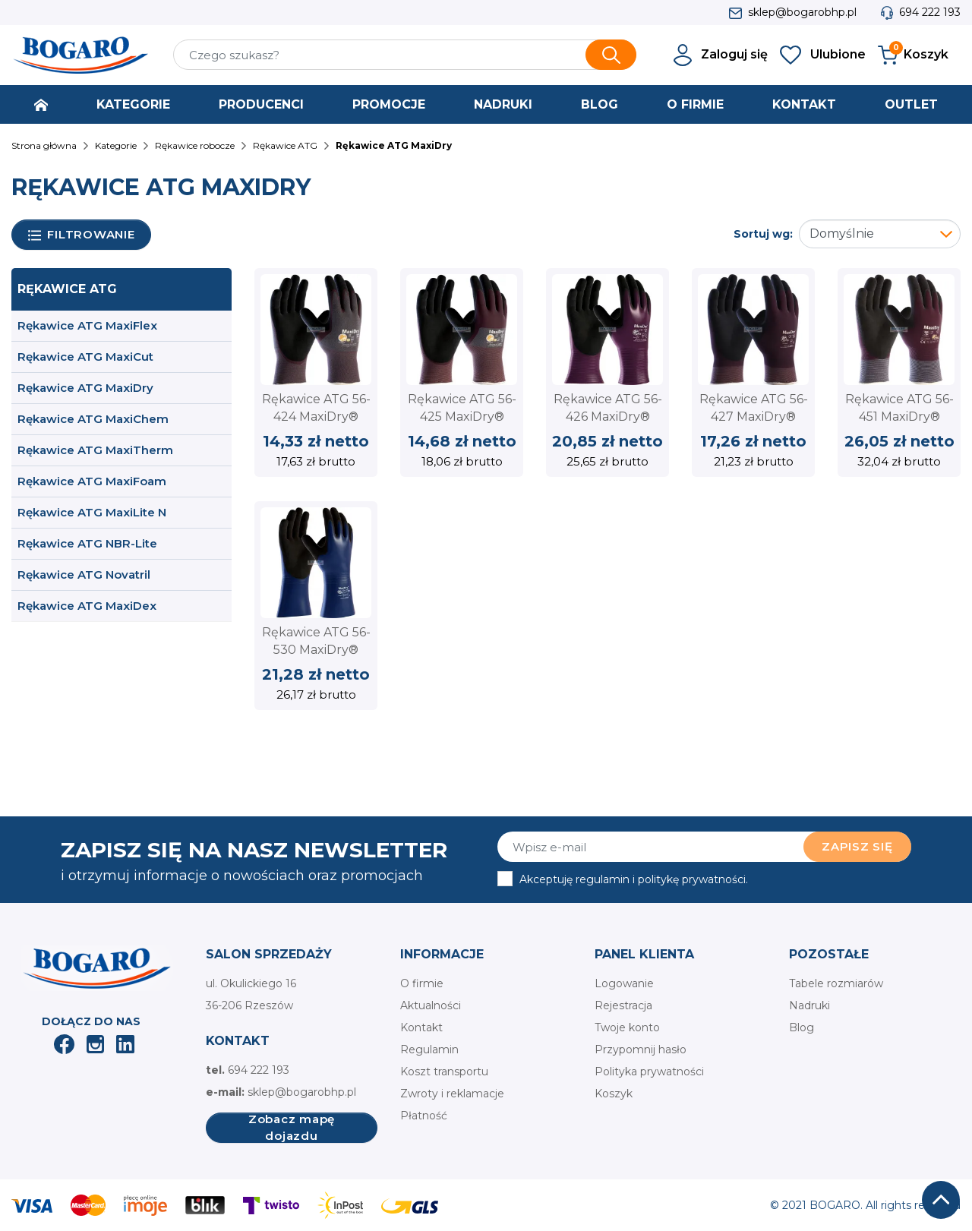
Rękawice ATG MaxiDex (86, 605)
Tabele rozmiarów (836, 983)
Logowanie (624, 983)
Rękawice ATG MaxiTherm (95, 450)
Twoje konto (627, 1027)
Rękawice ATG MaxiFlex (87, 325)
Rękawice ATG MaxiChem (93, 419)
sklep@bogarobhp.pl (802, 12)
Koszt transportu (444, 1071)
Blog (801, 1027)
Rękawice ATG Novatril (83, 574)
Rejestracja (623, 1005)
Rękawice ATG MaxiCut (85, 356)
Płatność (423, 1115)
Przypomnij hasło (640, 1049)
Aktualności (430, 1005)
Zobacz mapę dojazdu (291, 1128)
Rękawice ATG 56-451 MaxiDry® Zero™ (899, 416)
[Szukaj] (404, 54)
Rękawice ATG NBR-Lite (87, 543)
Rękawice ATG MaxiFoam (91, 481)
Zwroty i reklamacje (452, 1093)
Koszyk (614, 1093)
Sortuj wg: (763, 234)
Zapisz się (857, 846)
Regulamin (429, 1049)
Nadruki (809, 1005)
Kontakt (421, 1027)
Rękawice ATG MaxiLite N (91, 512)
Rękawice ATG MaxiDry (85, 387)
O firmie (421, 983)
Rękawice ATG (67, 289)
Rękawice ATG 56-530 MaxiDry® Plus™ (316, 649)
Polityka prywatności (649, 1071)
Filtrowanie (81, 235)
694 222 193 (930, 12)
